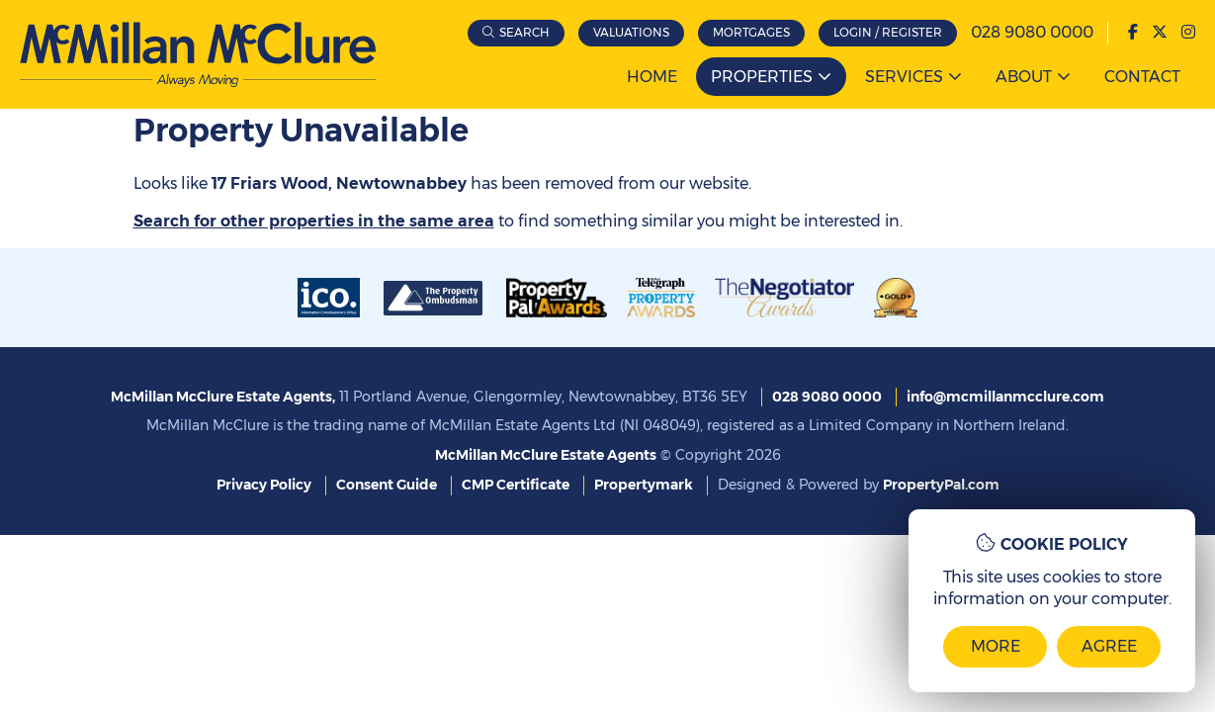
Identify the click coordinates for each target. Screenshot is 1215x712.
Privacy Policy (264, 484)
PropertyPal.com (941, 484)
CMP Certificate (515, 484)
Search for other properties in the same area (313, 221)
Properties (762, 76)
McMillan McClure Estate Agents (545, 455)
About (1024, 76)
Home (652, 76)
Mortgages (751, 32)
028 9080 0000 (1032, 32)
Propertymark (643, 484)
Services (904, 76)
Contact (1142, 76)
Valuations (631, 32)
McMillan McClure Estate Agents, (223, 396)
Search (524, 32)
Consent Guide (386, 484)
